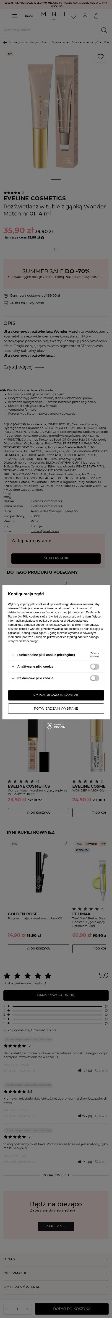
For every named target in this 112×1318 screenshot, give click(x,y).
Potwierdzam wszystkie (56, 695)
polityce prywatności (52, 620)
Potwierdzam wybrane (56, 708)
